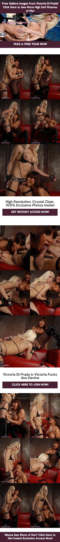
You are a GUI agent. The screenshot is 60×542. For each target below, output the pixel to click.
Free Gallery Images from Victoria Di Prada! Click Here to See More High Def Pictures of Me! (30, 7)
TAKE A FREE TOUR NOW (30, 44)
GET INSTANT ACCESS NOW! (30, 212)
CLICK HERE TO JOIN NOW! (30, 385)
